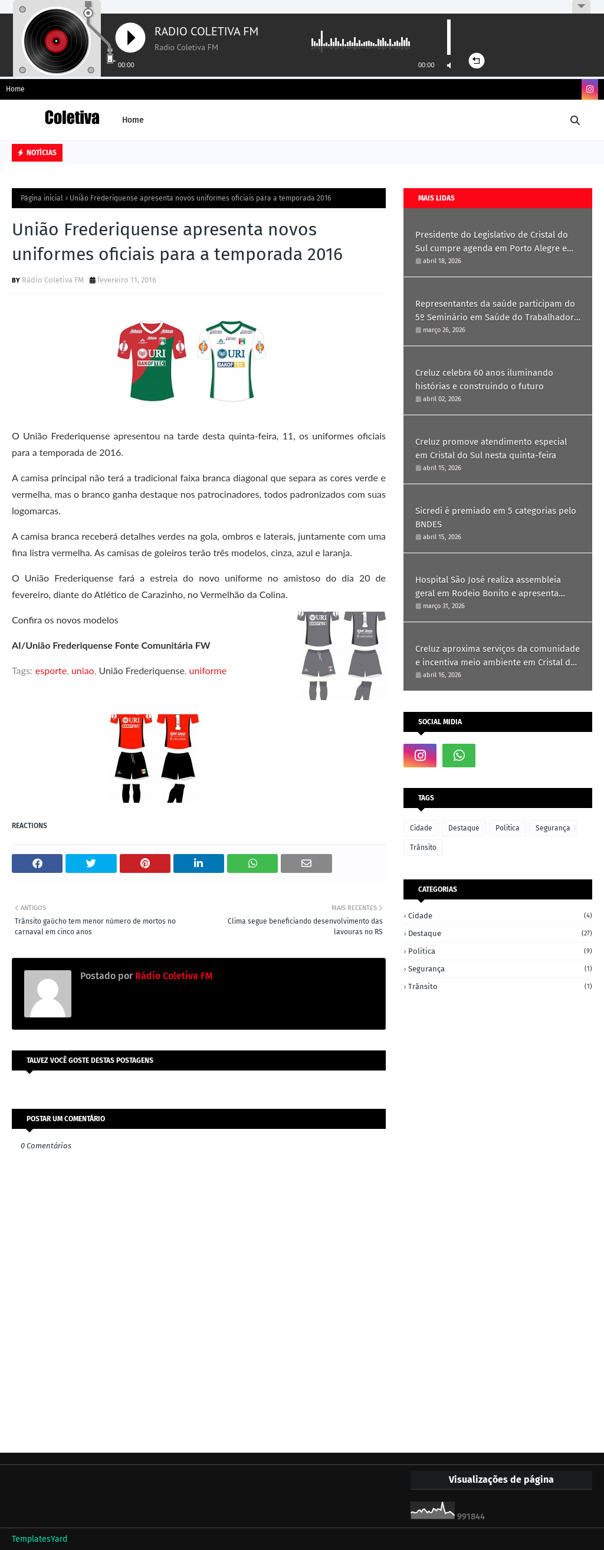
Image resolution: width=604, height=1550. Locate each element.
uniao (82, 670)
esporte (51, 670)
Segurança (553, 828)
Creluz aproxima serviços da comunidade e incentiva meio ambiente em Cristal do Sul (497, 656)
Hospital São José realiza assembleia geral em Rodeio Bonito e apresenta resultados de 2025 (488, 587)
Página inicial (42, 198)
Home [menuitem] (133, 120)
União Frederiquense (141, 670)
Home (15, 89)
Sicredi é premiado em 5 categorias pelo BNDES (495, 517)
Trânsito (423, 847)
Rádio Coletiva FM (53, 279)
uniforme (208, 670)
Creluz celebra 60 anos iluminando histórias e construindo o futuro (484, 379)
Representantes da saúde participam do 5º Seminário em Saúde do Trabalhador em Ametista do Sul (495, 311)
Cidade (421, 828)
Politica (507, 828)
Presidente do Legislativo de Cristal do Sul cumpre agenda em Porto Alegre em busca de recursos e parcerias (495, 242)
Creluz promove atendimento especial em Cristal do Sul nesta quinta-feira (491, 448)
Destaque (464, 828)
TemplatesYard (39, 1539)
